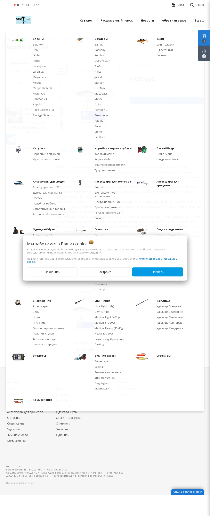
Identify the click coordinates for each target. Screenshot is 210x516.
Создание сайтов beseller (187, 491)
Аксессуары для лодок (22, 406)
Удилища (13, 429)
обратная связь (174, 20)
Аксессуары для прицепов (25, 412)
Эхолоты (62, 429)
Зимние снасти (17, 435)
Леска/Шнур (64, 400)
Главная (11, 38)
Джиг (10, 395)
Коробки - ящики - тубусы (25, 400)
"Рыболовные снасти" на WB (28, 148)
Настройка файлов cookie (20, 482)
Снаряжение (15, 423)
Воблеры (62, 389)
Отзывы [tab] (104, 150)
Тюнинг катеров (21, 94)
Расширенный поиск (116, 20)
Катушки (62, 395)
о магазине (17, 82)
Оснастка (13, 418)
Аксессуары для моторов (73, 406)
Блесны (12, 389)
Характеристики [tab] (75, 150)
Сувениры (63, 435)
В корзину (166, 100)
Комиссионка (16, 441)
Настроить (105, 272)
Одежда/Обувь (66, 412)
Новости (147, 20)
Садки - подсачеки (68, 418)
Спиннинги (63, 423)
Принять (158, 272)
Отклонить (52, 272)
